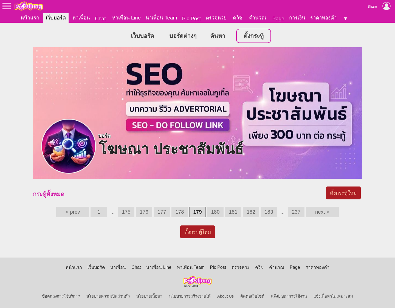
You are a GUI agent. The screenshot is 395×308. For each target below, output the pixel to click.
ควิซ (237, 18)
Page (278, 18)
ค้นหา (217, 36)
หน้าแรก (30, 18)
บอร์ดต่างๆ (182, 36)
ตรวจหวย (216, 18)
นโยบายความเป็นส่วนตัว (108, 296)
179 (197, 212)
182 (251, 212)
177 (161, 212)
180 (215, 212)
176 (144, 212)
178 (179, 212)
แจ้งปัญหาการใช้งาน (289, 296)
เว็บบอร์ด (56, 18)
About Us (225, 296)
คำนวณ (257, 18)
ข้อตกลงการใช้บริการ (61, 296)
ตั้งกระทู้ (254, 36)
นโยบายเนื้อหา (149, 296)
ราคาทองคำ (323, 18)
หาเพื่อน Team (161, 18)
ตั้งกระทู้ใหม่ (343, 193)
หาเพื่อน (81, 18)
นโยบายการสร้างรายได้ (190, 296)
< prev (73, 212)
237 (296, 212)
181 (233, 212)
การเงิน (297, 18)
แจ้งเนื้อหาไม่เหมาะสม (333, 296)
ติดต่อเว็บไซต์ (252, 296)
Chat (100, 18)
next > (322, 212)
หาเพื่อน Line (126, 18)
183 (268, 212)
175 (126, 212)
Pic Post (191, 18)
